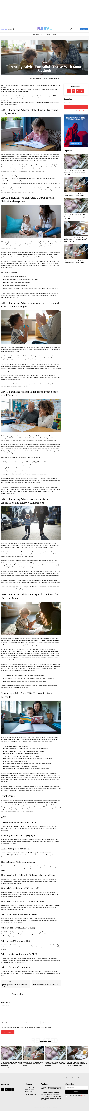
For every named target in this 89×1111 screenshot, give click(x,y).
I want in (75, 107)
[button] (11, 29)
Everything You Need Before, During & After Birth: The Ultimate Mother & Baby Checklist (75, 239)
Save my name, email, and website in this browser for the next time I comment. (28, 1027)
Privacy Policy (82, 110)
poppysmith (37, 78)
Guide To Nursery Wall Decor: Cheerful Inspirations (14, 985)
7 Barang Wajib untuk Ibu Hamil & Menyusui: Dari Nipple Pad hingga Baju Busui (74, 172)
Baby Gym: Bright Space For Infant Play (45, 984)
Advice (44, 62)
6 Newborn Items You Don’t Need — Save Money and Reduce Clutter (75, 194)
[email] (76, 102)
